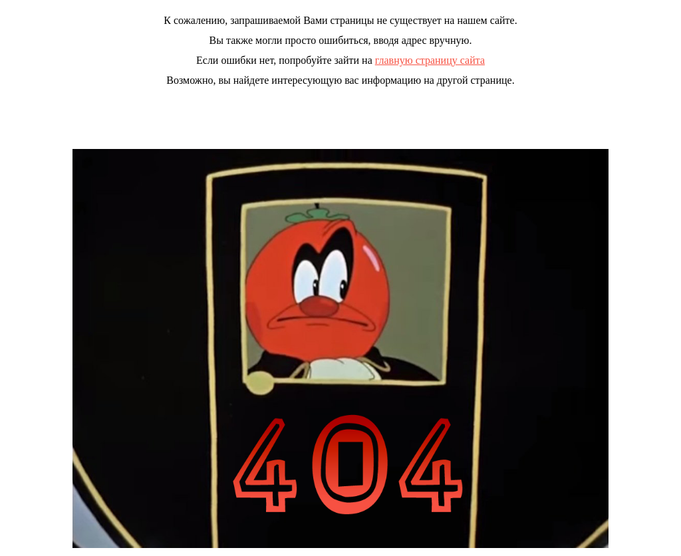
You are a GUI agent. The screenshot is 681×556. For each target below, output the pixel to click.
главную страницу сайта (430, 60)
